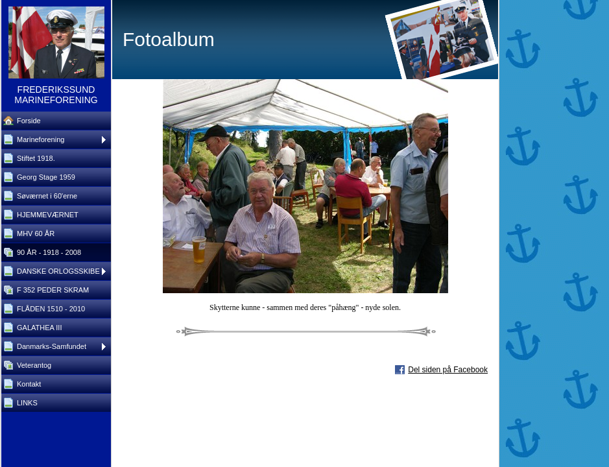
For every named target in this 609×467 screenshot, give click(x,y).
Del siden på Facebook (448, 369)
